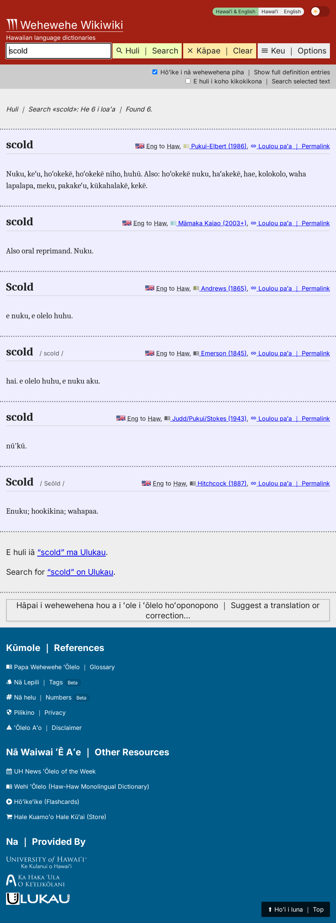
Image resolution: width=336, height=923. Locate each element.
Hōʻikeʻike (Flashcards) (42, 801)
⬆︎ (296, 909)
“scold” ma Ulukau (71, 552)
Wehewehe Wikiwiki (64, 24)
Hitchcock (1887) (218, 483)
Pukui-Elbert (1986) (215, 146)
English (292, 11)
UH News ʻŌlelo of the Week (51, 771)
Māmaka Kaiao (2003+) (208, 223)
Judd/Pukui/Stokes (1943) (205, 418)
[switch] (320, 11)
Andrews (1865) (220, 288)
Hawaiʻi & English (235, 11)
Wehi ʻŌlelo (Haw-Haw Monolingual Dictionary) (77, 786)
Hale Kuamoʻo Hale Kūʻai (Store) (56, 817)
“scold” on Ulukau (80, 572)
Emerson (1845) (220, 353)
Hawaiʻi (270, 11)
